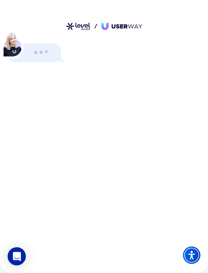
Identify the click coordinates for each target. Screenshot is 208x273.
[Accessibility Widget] (191, 255)
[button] (17, 256)
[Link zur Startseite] (104, 26)
